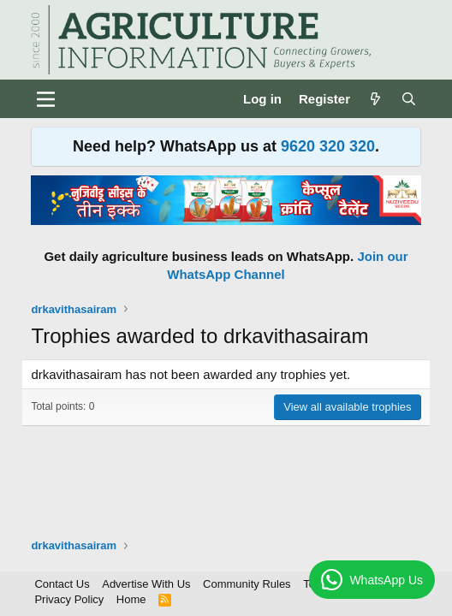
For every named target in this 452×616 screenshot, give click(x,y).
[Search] (408, 99)
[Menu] (46, 99)
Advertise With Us (146, 584)
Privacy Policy (69, 599)
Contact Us (61, 584)
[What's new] (375, 99)
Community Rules (247, 584)
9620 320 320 (328, 146)
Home (131, 599)
